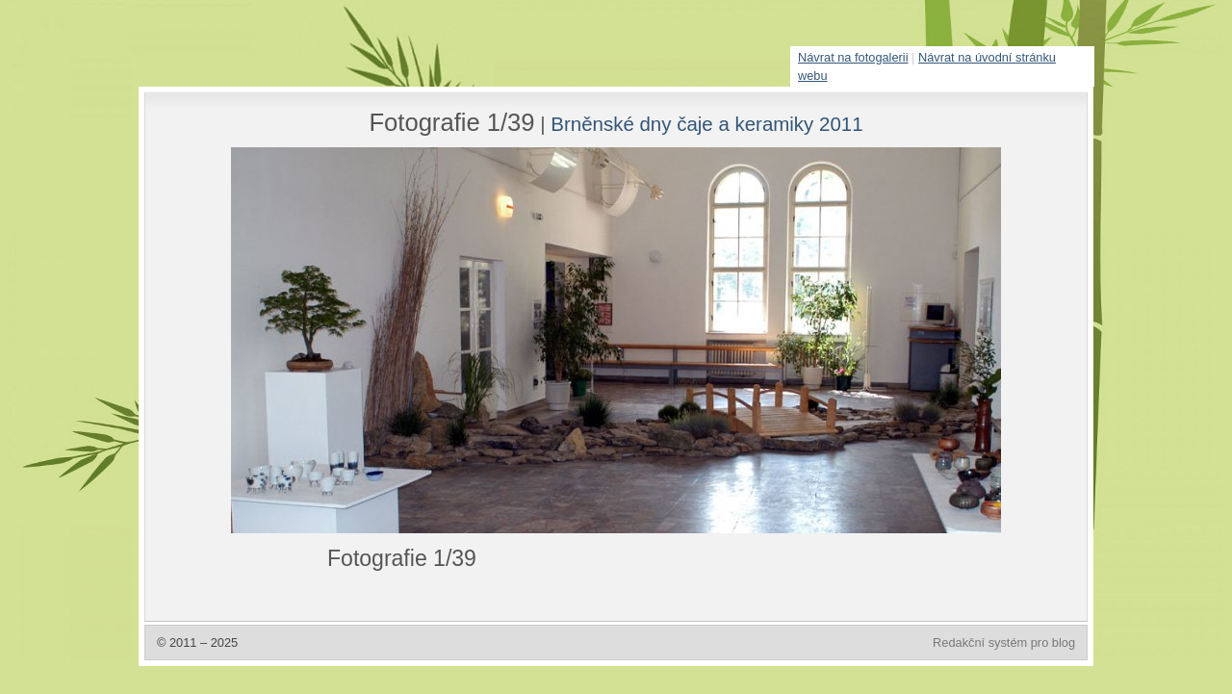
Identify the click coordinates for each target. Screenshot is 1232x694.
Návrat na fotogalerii (853, 57)
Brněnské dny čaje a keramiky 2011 (706, 124)
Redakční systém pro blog (1004, 642)
